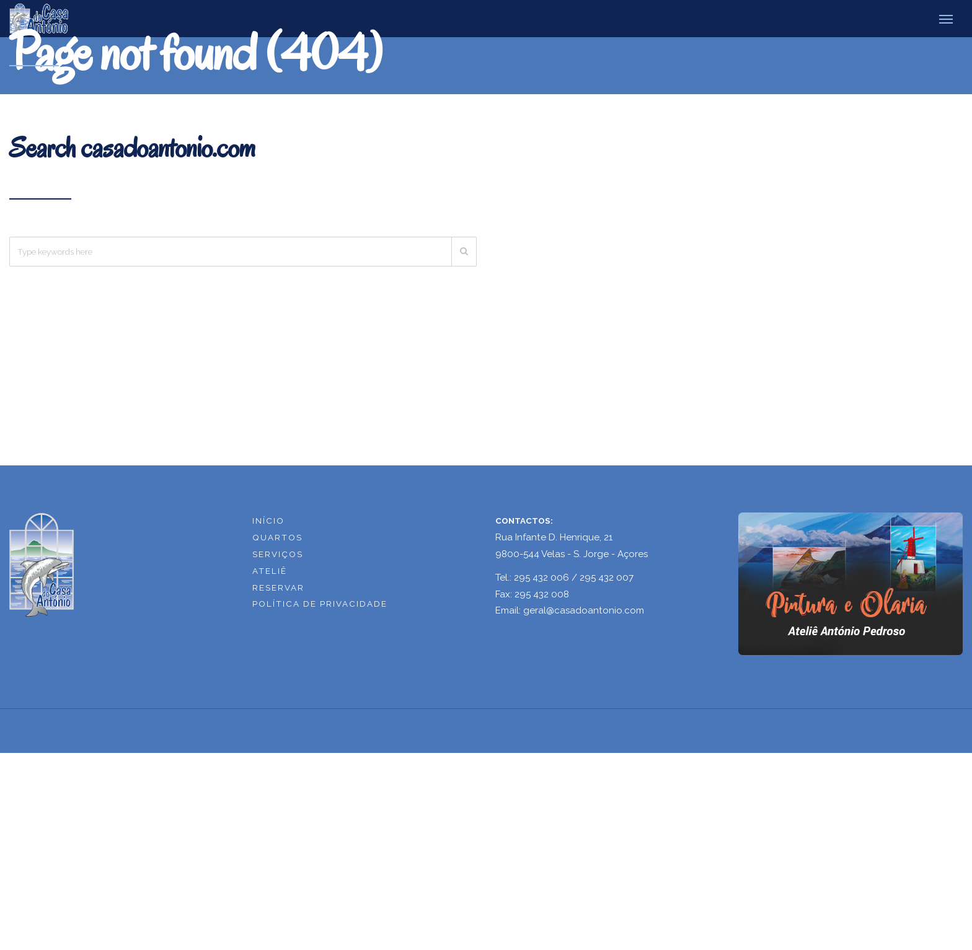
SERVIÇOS (277, 554)
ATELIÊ (269, 571)
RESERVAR (278, 587)
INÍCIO (268, 521)
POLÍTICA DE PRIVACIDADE (319, 604)
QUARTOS (277, 537)
